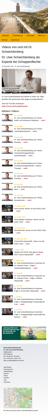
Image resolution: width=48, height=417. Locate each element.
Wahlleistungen (8, 371)
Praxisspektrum (8, 369)
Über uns (41, 35)
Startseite (5, 35)
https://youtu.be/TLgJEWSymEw (15, 106)
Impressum (15, 40)
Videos (6, 375)
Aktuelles (6, 378)
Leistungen (30, 35)
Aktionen (6, 373)
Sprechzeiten (7, 367)
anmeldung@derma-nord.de (15, 360)
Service (4, 40)
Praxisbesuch (17, 35)
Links (5, 380)
